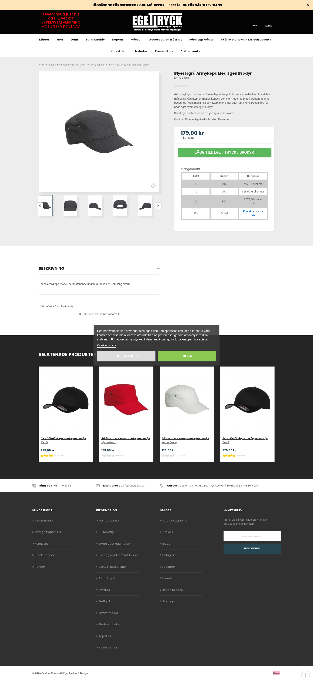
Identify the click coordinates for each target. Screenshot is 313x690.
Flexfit (44, 452)
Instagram (169, 565)
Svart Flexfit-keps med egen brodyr (63, 448)
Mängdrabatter (109, 530)
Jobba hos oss (172, 599)
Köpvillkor (105, 646)
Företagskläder (201, 49)
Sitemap (168, 611)
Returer (40, 576)
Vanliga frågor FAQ (48, 542)
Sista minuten (191, 61)
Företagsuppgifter (174, 530)
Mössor (136, 49)
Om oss (167, 542)
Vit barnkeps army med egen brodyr (185, 448)
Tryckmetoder (108, 622)
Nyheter (141, 61)
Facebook (169, 576)
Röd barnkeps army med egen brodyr (125, 448)
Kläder (44, 49)
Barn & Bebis (95, 49)
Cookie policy (106, 345)
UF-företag (106, 542)
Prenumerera (252, 558)
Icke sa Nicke (126, 356)
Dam (74, 49)
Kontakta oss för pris (253, 223)
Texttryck (105, 611)
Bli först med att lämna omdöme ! (99, 323)
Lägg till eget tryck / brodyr (224, 162)
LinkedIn (167, 588)
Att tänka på (107, 588)
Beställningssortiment (113, 576)
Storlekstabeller (109, 634)
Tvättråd (104, 599)
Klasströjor (119, 61)
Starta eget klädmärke (114, 553)
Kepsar (117, 49)
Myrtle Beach (181, 87)
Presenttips (164, 61)
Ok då (186, 356)
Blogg (166, 553)
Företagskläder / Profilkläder (118, 565)
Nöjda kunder (108, 657)
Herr (60, 49)
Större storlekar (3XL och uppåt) (246, 49)
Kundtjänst (42, 553)
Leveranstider (44, 530)
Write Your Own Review (57, 316)
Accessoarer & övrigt (165, 49)
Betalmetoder (44, 565)
